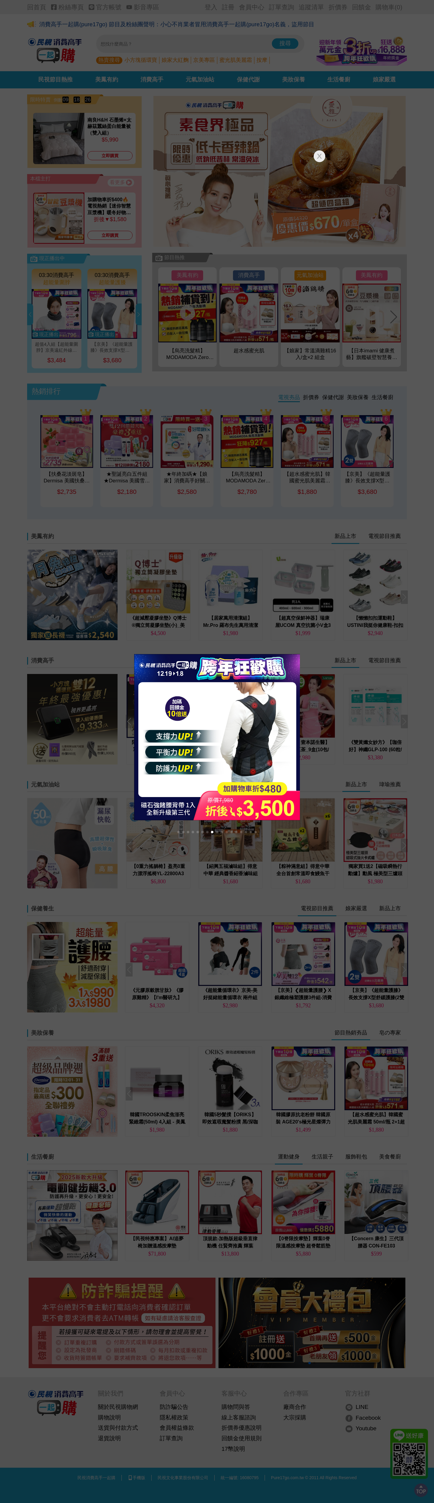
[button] (178, 832)
